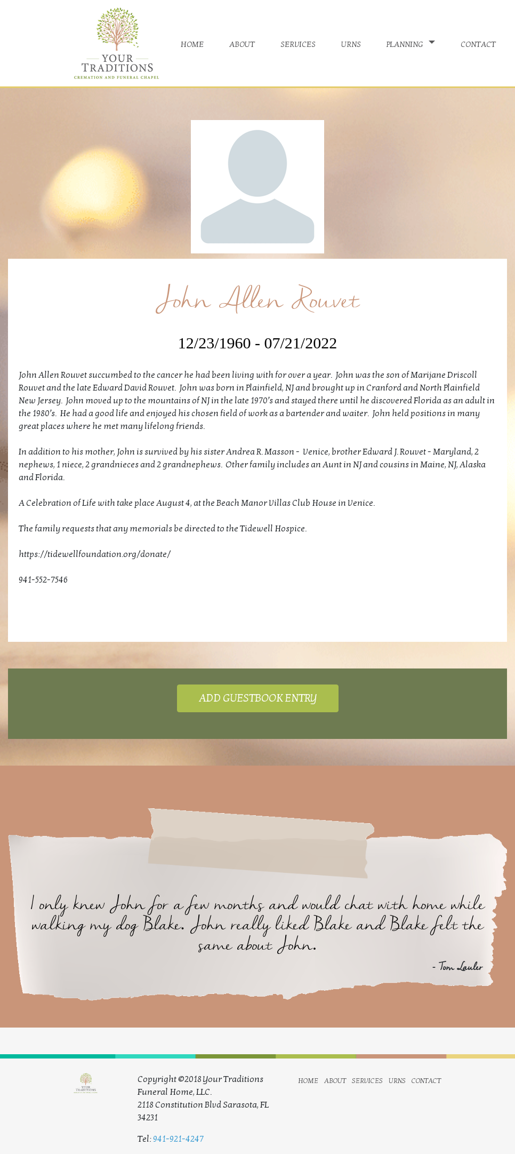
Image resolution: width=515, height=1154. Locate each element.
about (242, 43)
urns (351, 43)
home (192, 43)
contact (478, 43)
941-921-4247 (178, 1139)
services (298, 43)
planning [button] (406, 43)
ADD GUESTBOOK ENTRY (258, 698)
